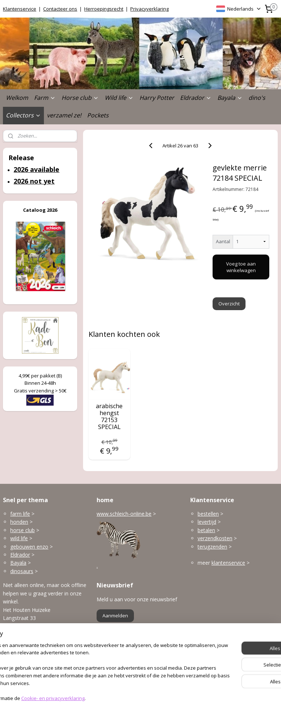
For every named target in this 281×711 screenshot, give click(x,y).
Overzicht (229, 303)
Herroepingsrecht (103, 8)
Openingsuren (19, 669)
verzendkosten (215, 538)
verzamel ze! (64, 115)
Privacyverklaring (149, 8)
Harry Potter (156, 98)
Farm (45, 98)
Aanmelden (115, 615)
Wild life (119, 98)
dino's (256, 98)
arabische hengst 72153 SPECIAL (109, 417)
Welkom (17, 98)
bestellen (208, 513)
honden (19, 521)
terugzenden (212, 546)
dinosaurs (21, 571)
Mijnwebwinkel (221, 697)
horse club (22, 530)
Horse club (80, 98)
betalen (206, 530)
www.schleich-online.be (124, 513)
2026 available (36, 169)
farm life (20, 513)
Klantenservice (19, 8)
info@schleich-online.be (31, 652)
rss (129, 697)
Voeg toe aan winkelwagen (241, 267)
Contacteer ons (60, 8)
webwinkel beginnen (157, 697)
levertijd (207, 521)
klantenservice (228, 562)
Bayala (230, 98)
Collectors (23, 115)
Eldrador (195, 98)
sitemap (114, 697)
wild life (19, 538)
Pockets (98, 115)
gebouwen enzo (29, 546)
